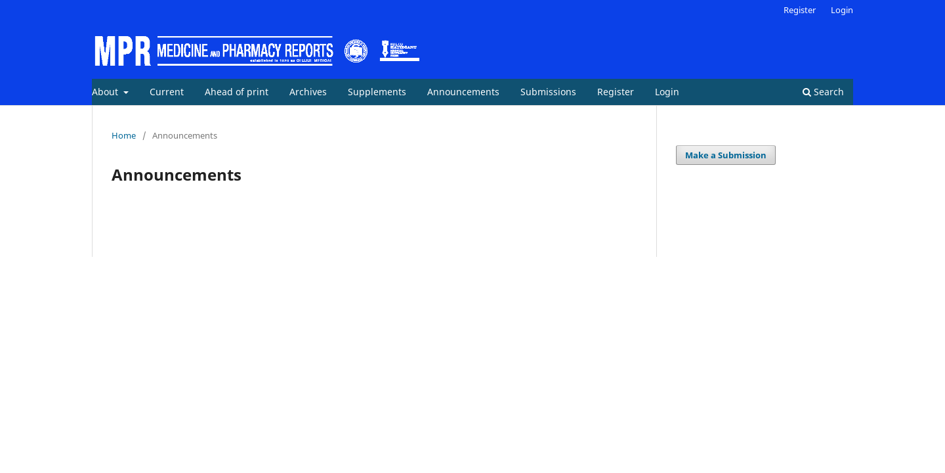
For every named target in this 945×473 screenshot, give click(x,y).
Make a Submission (725, 155)
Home (124, 135)
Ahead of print (236, 91)
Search (823, 91)
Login (667, 91)
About (106, 91)
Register (615, 91)
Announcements (463, 91)
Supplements (377, 91)
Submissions (548, 91)
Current (167, 91)
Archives (308, 91)
